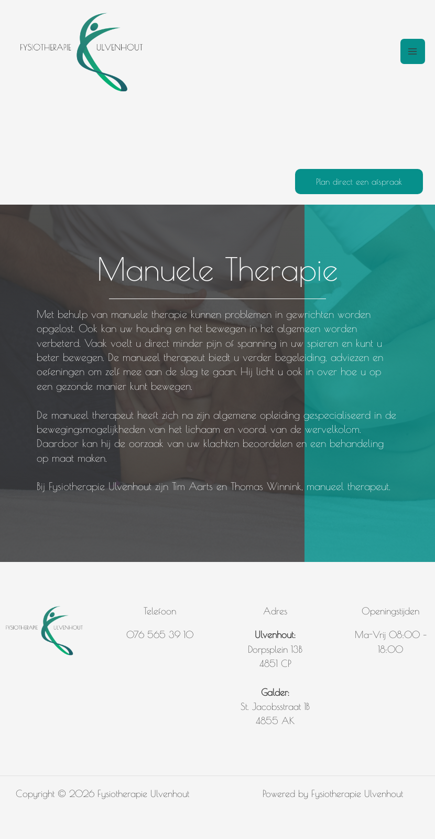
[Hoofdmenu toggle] (412, 51)
